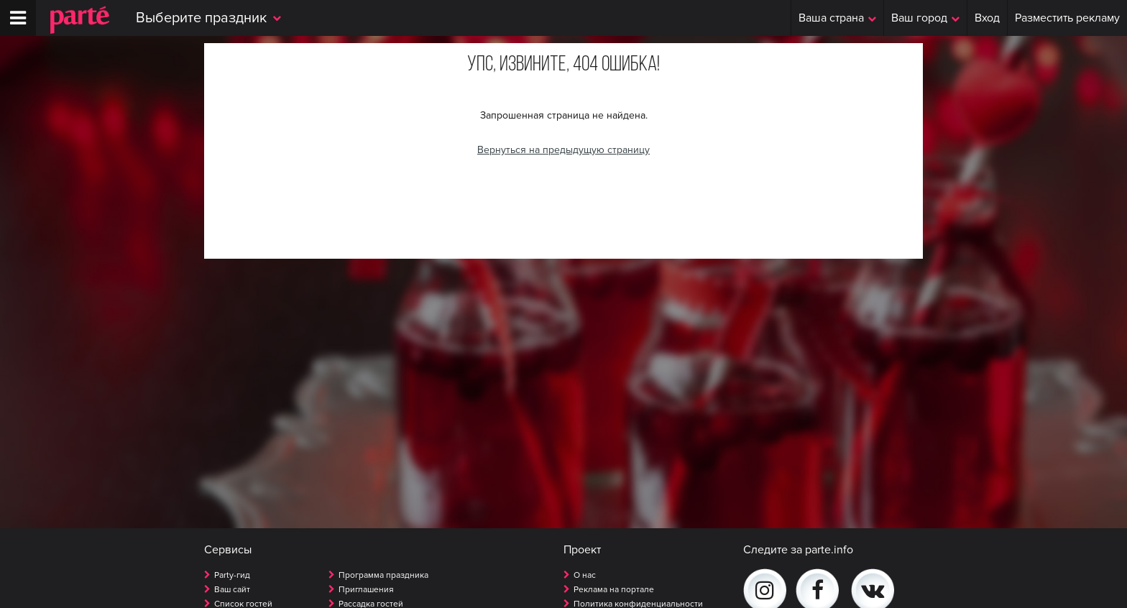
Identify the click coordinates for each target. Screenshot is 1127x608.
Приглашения (366, 589)
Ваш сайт (232, 589)
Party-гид (232, 575)
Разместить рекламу (1067, 18)
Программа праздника (383, 575)
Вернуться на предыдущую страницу (563, 150)
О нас (585, 575)
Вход (987, 18)
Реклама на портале (614, 589)
